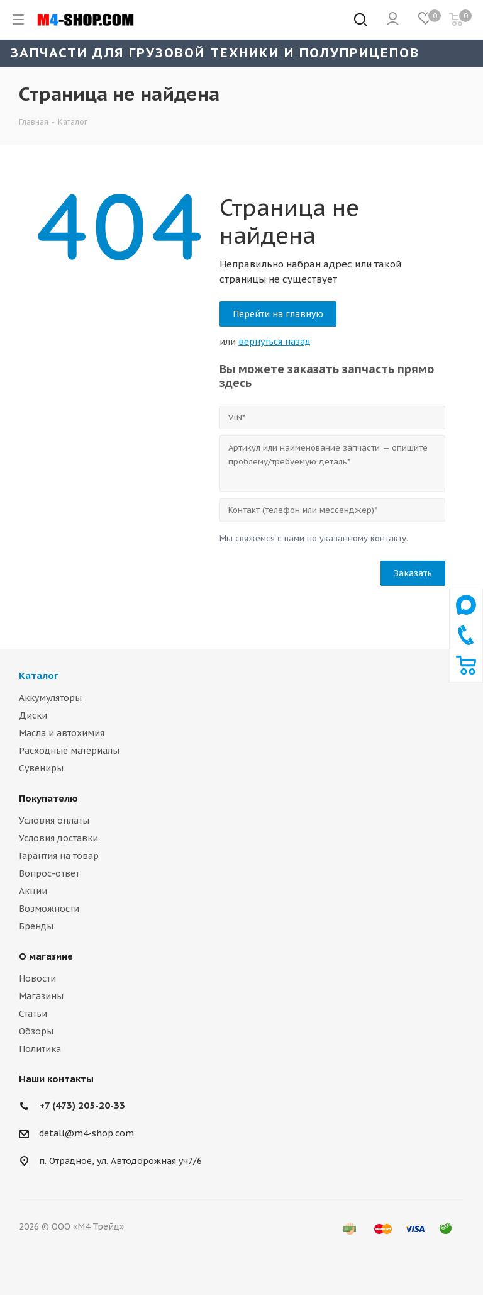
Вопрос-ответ (49, 873)
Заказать (413, 573)
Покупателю (48, 798)
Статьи (33, 1013)
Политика (40, 1049)
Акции (33, 891)
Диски (33, 715)
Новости (37, 978)
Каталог (38, 675)
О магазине (46, 956)
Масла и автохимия (61, 733)
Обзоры (36, 1031)
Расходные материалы (69, 750)
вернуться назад (274, 341)
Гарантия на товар (59, 855)
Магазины (41, 996)
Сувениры (41, 768)
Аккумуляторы (50, 698)
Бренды (36, 926)
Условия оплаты (54, 820)
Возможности (49, 908)
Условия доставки (58, 838)
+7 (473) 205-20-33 (82, 1105)
